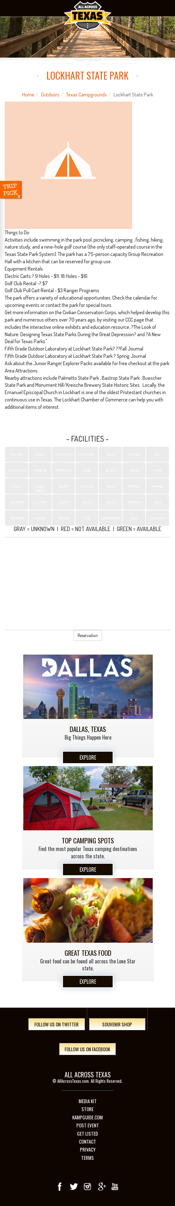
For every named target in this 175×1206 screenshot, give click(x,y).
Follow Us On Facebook (87, 1049)
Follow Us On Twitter (56, 1024)
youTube (114, 1187)
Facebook (60, 1187)
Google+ (101, 1187)
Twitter (73, 1187)
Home (28, 94)
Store (87, 1109)
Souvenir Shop (117, 1024)
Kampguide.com (87, 1117)
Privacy (87, 1149)
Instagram (87, 1187)
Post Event (87, 1125)
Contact (87, 1141)
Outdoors (50, 94)
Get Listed (87, 1133)
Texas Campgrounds (86, 94)
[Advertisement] (87, 583)
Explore (88, 757)
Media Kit (88, 1101)
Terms (87, 1157)
